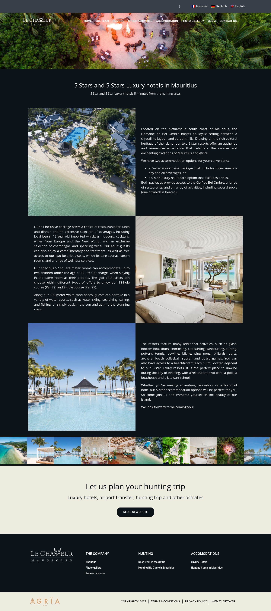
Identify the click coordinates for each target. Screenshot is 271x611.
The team (102, 20)
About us (91, 561)
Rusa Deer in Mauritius (151, 561)
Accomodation (167, 20)
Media (212, 20)
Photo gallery (192, 20)
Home (88, 20)
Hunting (119, 20)
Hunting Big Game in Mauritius (156, 567)
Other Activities (140, 20)
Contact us (228, 20)
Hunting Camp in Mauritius (207, 567)
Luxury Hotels (199, 561)
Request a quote (95, 573)
